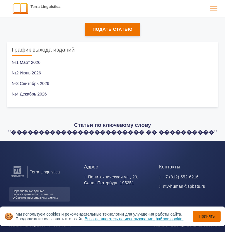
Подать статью (112, 29)
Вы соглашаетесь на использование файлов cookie (134, 218)
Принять (207, 216)
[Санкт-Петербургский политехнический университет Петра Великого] (17, 177)
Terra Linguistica (45, 6)
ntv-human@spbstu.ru (184, 186)
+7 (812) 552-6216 (181, 177)
